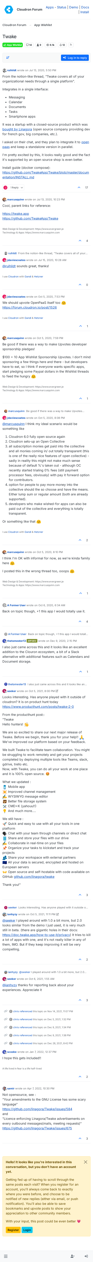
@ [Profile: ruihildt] (9, 266)
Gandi (28, 276)
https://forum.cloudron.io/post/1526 (29, 307)
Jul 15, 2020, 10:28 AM (52, 260)
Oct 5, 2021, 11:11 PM (42, 914)
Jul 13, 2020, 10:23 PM (51, 199)
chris (16, 1011)
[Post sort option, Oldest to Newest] (7, 57)
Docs (85, 7)
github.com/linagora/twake (34, 877)
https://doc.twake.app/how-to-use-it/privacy (36, 935)
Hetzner (38, 276)
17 (86, 187)
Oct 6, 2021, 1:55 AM (41, 978)
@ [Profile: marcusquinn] (13, 424)
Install (84, 12)
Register (13, 1230)
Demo (73, 7)
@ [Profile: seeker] (8, 920)
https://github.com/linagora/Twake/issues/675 (37, 1128)
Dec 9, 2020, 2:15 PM (63, 640)
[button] (6, 1256)
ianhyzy (12, 914)
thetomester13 (16, 640)
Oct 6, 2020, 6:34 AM (51, 605)
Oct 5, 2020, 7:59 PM (50, 338)
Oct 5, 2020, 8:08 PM (51, 417)
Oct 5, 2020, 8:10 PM (50, 552)
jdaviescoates (16, 260)
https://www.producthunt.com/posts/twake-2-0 (38, 707)
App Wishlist (12, 44)
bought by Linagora (17, 129)
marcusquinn (15, 199)
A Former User (16, 605)
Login (27, 1230)
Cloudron (13, 276)
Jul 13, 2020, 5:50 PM (42, 70)
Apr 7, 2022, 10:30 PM (40, 1088)
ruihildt (11, 70)
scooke (12, 1051)
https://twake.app (15, 214)
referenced (26, 1011)
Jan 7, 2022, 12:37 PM (42, 1051)
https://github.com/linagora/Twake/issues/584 (37, 1109)
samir (10, 1088)
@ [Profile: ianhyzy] (9, 985)
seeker (11, 691)
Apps (50, 7)
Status (61, 7)
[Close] (85, 1162)
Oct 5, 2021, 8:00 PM (42, 691)
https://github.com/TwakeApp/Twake (30, 218)
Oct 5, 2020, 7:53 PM (51, 296)
